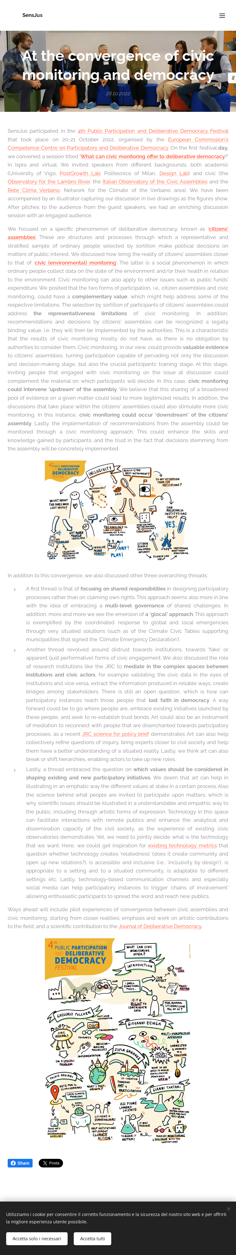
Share (20, 1163)
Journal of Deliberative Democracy (160, 927)
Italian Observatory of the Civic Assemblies (155, 181)
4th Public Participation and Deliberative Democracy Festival (153, 131)
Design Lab (173, 173)
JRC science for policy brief (115, 734)
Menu (222, 15)
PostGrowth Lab (80, 173)
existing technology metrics (182, 845)
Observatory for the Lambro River (49, 181)
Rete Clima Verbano (34, 190)
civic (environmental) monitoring (75, 263)
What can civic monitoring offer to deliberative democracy (153, 156)
